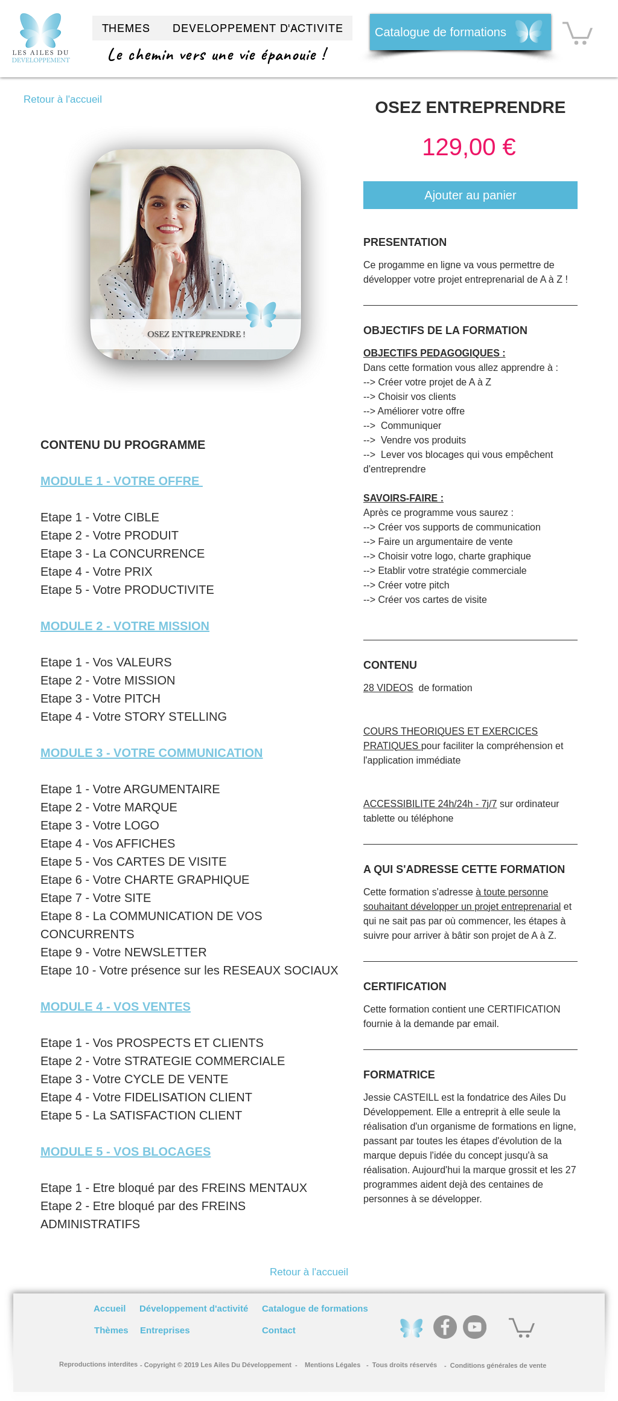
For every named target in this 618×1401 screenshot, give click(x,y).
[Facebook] (445, 1327)
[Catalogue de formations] (460, 32)
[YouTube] (474, 1327)
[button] (577, 32)
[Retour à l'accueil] (63, 100)
